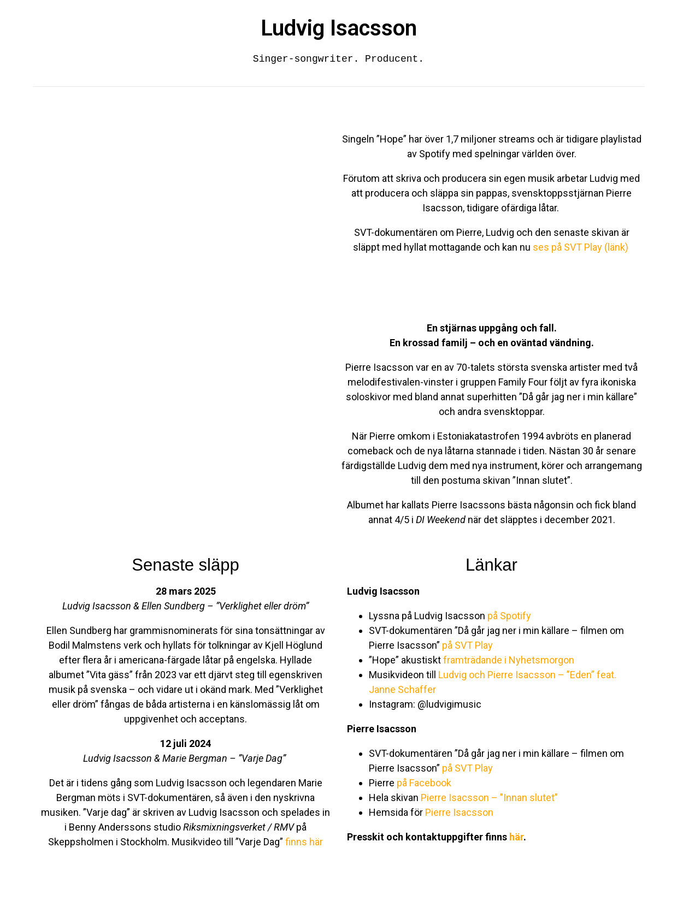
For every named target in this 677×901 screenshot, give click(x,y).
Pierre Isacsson (459, 812)
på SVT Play (467, 645)
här (516, 837)
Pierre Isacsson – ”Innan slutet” (489, 797)
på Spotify (508, 615)
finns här (304, 841)
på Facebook (424, 783)
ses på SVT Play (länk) (582, 247)
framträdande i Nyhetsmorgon (508, 660)
